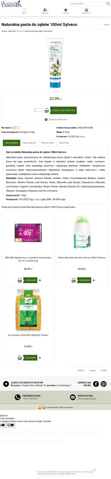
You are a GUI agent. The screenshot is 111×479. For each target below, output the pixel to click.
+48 (30, 399)
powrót (81, 370)
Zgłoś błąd (64, 143)
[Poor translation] (10, 425)
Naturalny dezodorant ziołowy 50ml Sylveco (82, 257)
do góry (92, 370)
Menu (24, 13)
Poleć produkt (47, 143)
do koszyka (31, 280)
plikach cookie (70, 474)
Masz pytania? (29, 143)
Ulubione (66, 13)
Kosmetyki (20, 31)
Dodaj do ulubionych (58, 119)
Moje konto (45, 13)
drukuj (104, 370)
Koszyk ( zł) (86, 13)
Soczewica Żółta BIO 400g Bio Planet (28, 335)
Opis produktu (11, 143)
